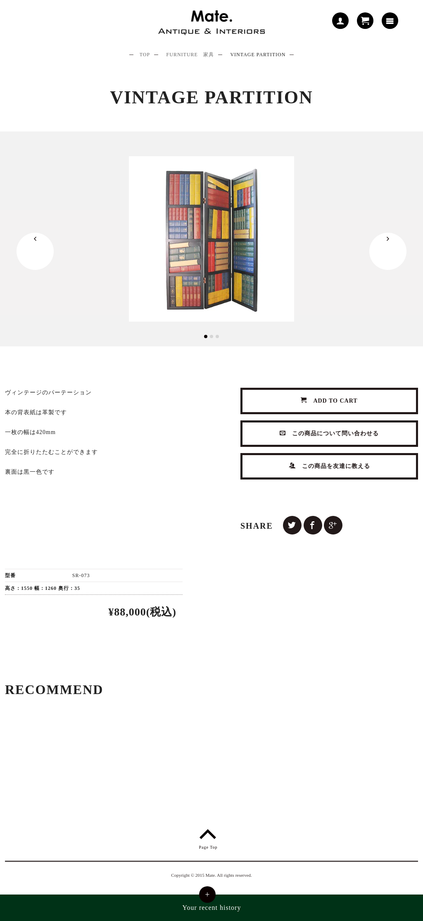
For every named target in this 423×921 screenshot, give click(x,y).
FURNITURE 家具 (190, 54)
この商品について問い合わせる (329, 433)
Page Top (208, 837)
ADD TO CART (329, 400)
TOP (145, 54)
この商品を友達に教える (329, 466)
